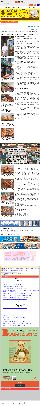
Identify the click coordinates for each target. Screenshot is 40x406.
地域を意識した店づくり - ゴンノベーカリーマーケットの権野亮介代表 (15, 308)
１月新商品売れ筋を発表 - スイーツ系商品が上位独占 (9, 272)
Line (35, 26)
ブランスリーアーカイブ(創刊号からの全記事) (10, 21)
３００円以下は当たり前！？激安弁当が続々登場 (11, 313)
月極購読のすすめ (8, 276)
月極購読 (35, 4)
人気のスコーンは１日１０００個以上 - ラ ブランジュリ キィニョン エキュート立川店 (17, 323)
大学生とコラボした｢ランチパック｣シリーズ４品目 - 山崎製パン (14, 325)
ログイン (38, 4)
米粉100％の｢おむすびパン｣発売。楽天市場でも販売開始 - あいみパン (15, 299)
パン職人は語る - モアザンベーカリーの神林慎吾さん (12, 284)
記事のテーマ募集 (8, 388)
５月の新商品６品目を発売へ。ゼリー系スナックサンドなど (13, 286)
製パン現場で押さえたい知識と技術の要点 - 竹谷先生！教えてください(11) (15, 297)
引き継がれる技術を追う (7, 319)
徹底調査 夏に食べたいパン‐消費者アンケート (11, 315)
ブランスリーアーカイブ (5, 274)
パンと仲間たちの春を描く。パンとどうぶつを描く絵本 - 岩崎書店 (14, 301)
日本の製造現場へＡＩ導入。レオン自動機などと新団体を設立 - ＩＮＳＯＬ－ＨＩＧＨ (14, 270)
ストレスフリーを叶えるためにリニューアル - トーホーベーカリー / (14, 288)
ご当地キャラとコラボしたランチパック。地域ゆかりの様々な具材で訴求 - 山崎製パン (18, 295)
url (38, 26)
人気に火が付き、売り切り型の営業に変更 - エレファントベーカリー (14, 321)
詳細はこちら (20, 385)
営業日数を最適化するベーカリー (8, 282)
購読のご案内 (31, 4)
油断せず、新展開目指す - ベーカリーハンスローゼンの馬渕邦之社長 (14, 317)
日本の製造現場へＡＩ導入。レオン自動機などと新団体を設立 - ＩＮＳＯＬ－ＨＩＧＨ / (18, 293)
